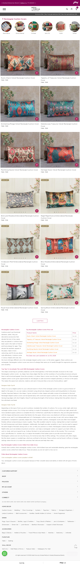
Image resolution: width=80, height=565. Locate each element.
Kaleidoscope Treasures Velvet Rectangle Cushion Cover (44, 346)
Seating (10, 540)
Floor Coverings (27, 510)
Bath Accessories (21, 513)
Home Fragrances (59, 513)
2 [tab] (19, 74)
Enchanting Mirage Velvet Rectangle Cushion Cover (43, 342)
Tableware (70, 521)
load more (40, 320)
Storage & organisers (65, 510)
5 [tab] (23, 212)
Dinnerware (5, 524)
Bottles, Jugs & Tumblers (26, 521)
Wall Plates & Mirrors (17, 548)
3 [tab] (21, 74)
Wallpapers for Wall (44, 548)
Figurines (46, 510)
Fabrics (54, 510)
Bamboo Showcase (38, 524)
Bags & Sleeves (7, 532)
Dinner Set (15, 524)
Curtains (37, 510)
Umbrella (68, 532)
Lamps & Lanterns (7, 513)
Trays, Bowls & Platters (43, 521)
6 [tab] (25, 212)
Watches (51, 532)
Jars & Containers (59, 521)
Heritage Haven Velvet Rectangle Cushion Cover (42, 352)
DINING (4, 517)
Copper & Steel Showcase (55, 524)
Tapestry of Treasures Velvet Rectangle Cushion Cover (44, 339)
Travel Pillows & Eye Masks (37, 532)
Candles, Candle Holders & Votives (40, 513)
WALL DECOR (6, 545)
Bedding (17, 510)
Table (3, 540)
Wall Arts (5, 548)
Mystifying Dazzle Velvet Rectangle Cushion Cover (42, 349)
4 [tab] (23, 74)
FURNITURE (6, 537)
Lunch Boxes (25, 524)
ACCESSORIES (6, 529)
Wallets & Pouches (20, 532)
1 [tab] (17, 74)
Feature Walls (30, 548)
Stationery (59, 532)
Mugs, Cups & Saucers (9, 521)
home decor (6, 506)
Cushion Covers (7, 510)
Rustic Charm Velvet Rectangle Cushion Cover (41, 336)
